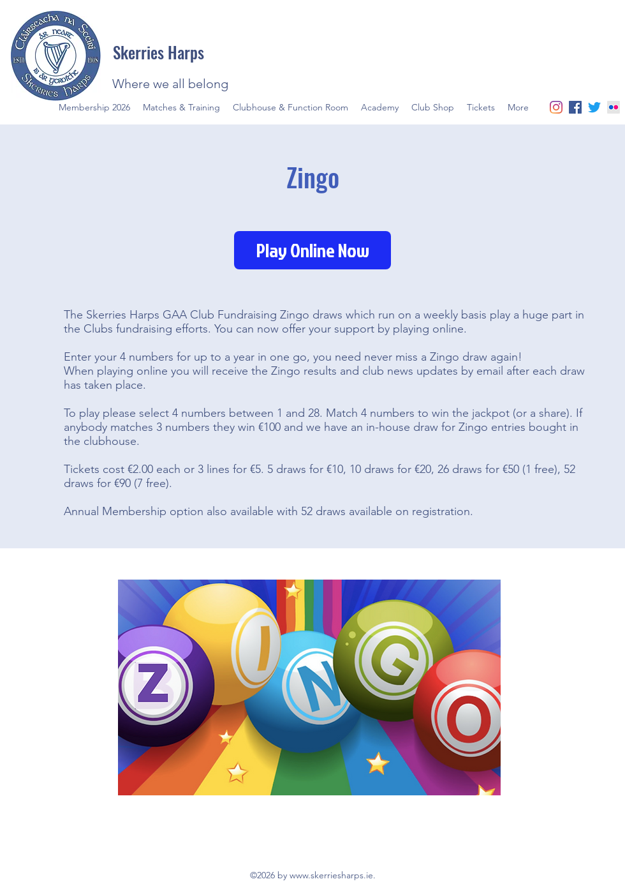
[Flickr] (613, 107)
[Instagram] (556, 107)
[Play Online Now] (312, 250)
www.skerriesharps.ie (331, 875)
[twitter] (594, 107)
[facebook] (575, 107)
